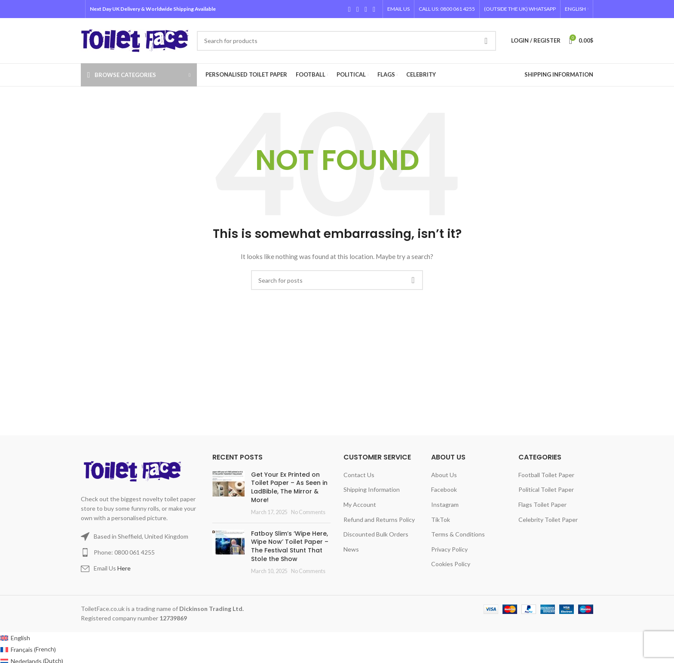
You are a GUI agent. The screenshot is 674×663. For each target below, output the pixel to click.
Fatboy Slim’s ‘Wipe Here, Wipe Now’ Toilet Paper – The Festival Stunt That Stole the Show (289, 546)
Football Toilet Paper (546, 474)
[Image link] (134, 470)
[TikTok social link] (374, 9)
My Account (359, 504)
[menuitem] (576, 9)
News (351, 549)
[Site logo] (134, 39)
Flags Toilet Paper (542, 504)
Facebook (444, 489)
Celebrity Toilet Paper (548, 519)
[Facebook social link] (349, 9)
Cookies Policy (450, 563)
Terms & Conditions (458, 534)
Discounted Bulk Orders (375, 534)
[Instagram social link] (366, 9)
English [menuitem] (20, 637)
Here (124, 568)
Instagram (445, 504)
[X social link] (357, 9)
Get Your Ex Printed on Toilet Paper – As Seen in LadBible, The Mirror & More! (289, 487)
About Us (444, 474)
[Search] (346, 41)
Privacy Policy (449, 549)
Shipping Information (371, 489)
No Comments (308, 512)
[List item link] (140, 552)
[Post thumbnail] (228, 493)
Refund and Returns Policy (379, 519)
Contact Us (358, 474)
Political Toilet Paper (546, 489)
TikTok (440, 519)
